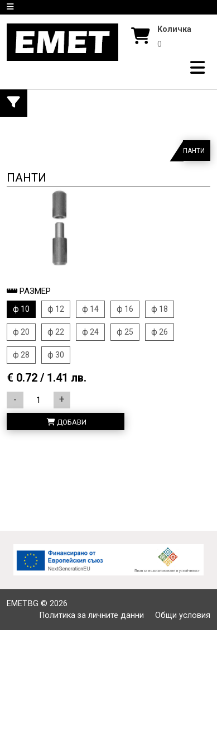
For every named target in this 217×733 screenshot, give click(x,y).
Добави (66, 422)
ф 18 (159, 308)
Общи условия (182, 615)
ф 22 (55, 331)
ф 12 (55, 308)
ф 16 (125, 308)
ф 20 (21, 331)
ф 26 (159, 331)
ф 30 (55, 354)
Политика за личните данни (92, 615)
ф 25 (125, 331)
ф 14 (90, 308)
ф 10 (21, 308)
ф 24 (90, 331)
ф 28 (21, 354)
